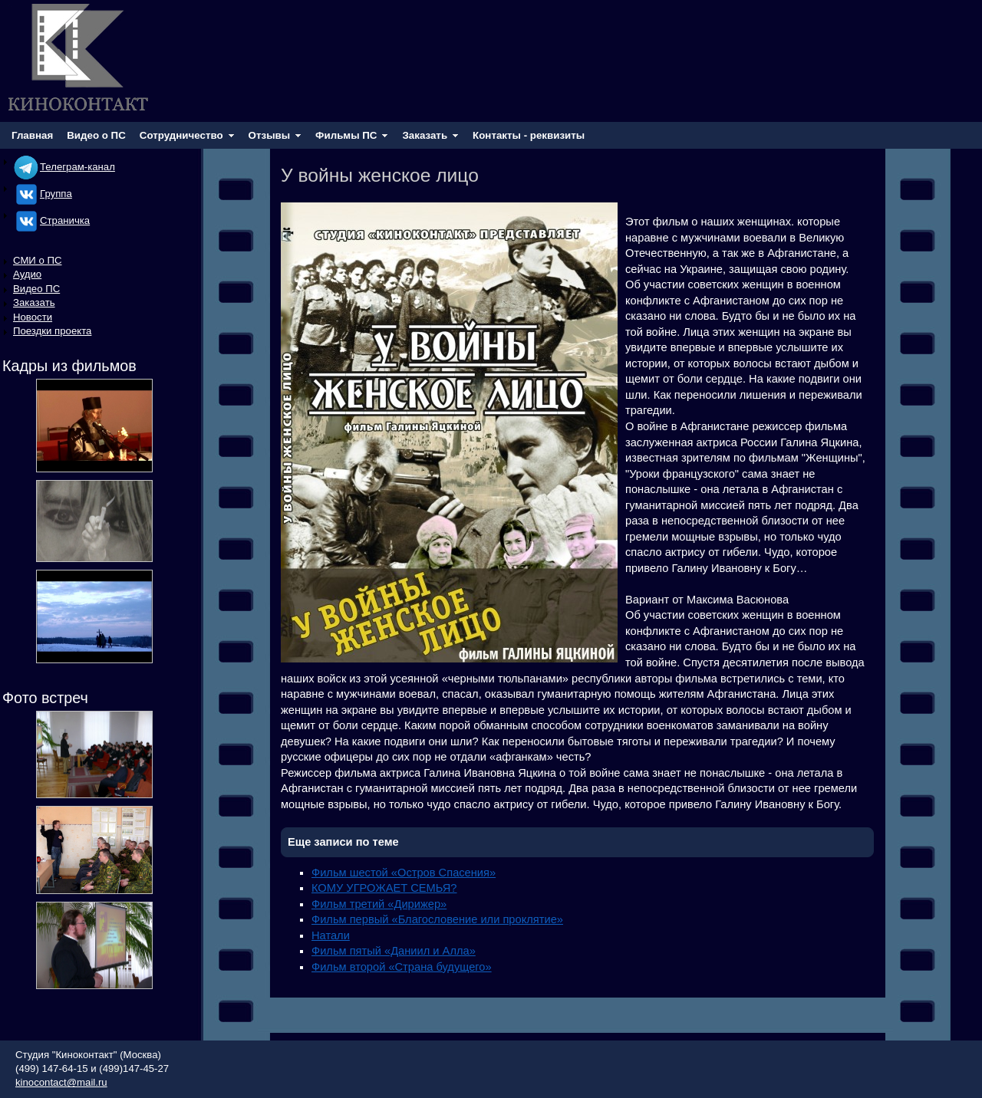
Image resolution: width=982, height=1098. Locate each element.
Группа (42, 193)
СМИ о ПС (37, 260)
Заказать (34, 302)
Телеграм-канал (64, 167)
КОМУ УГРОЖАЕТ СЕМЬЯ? (384, 888)
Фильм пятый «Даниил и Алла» (393, 951)
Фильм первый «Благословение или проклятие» (437, 919)
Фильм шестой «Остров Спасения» (403, 872)
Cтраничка (51, 220)
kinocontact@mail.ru (61, 1082)
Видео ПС (36, 288)
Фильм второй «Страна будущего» (401, 967)
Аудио (27, 274)
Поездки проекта (52, 331)
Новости (32, 317)
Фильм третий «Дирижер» (379, 904)
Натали (330, 935)
